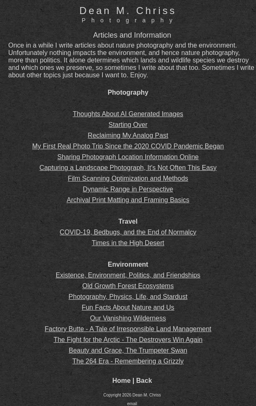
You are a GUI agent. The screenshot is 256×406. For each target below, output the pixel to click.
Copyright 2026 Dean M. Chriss (132, 395)
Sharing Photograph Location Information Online (128, 156)
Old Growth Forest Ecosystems (127, 285)
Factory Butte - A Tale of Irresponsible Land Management (128, 328)
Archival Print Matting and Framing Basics (128, 199)
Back (144, 380)
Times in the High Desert (128, 242)
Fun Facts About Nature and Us (128, 307)
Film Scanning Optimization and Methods (128, 178)
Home (121, 380)
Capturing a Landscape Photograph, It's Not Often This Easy (128, 167)
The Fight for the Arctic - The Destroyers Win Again (128, 339)
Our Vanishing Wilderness (128, 318)
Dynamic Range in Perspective (128, 189)
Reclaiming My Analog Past (128, 135)
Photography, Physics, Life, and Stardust (128, 296)
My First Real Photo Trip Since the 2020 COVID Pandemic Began (128, 146)
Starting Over (128, 124)
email (132, 403)
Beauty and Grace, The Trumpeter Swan (128, 350)
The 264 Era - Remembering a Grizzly (127, 361)
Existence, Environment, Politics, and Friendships (128, 275)
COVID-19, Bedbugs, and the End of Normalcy (128, 232)
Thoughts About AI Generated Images (128, 113)
